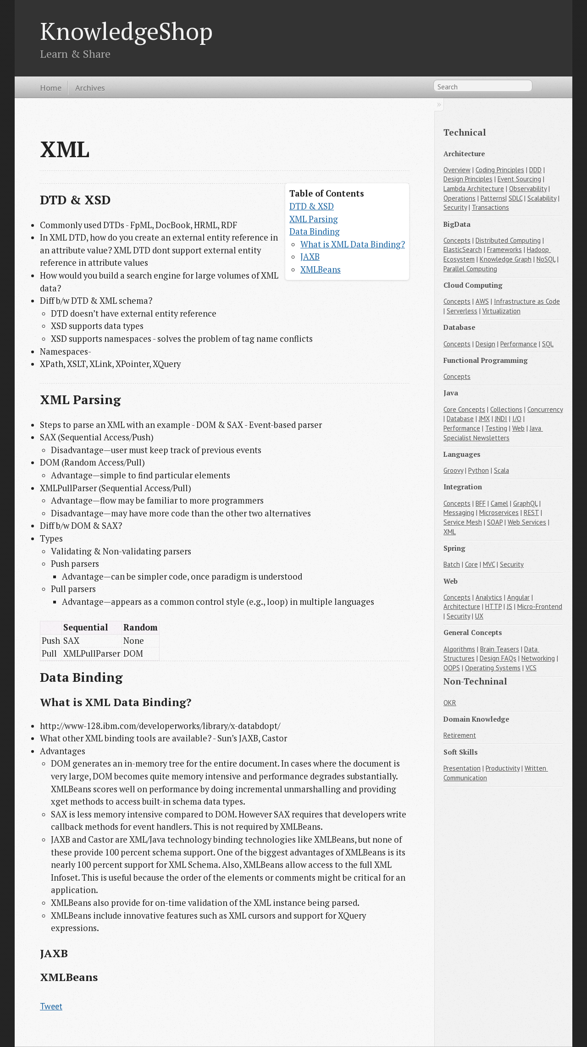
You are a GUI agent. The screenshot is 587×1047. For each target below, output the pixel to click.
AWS (482, 301)
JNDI (501, 418)
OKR (449, 702)
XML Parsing (313, 219)
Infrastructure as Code (527, 301)
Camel (499, 503)
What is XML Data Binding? (352, 244)
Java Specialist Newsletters (493, 433)
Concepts (457, 240)
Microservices (499, 512)
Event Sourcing (519, 179)
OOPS (451, 667)
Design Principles (468, 179)
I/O (516, 418)
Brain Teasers (499, 649)
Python (478, 470)
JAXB (310, 256)
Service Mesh (462, 522)
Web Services (527, 522)
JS (509, 606)
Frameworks (504, 249)
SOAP (495, 522)
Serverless (462, 311)
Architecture (461, 606)
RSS (542, 87)
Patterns (493, 198)
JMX (484, 418)
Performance (518, 344)
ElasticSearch (462, 249)
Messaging (458, 512)
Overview (457, 169)
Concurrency (545, 409)
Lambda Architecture (473, 188)
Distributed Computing (508, 240)
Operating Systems (493, 667)
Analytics (489, 597)
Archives (90, 87)
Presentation (462, 768)
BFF (481, 503)
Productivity (503, 768)
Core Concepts (464, 409)
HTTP (493, 606)
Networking (538, 658)
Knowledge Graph (506, 259)
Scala (501, 470)
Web (518, 428)
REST (531, 512)
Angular (518, 597)
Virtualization (501, 311)
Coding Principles (500, 169)
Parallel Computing (470, 268)
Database (460, 418)
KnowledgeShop (126, 31)
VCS (531, 667)
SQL (548, 344)
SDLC (515, 198)
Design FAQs (498, 658)
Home (50, 87)
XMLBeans (320, 269)
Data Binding (314, 231)
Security (455, 207)
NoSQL (546, 259)
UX (479, 616)
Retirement (459, 735)
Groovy (453, 470)
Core (471, 564)
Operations (459, 198)
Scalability (541, 198)
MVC (489, 564)
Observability (528, 188)
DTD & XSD (311, 206)
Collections (506, 409)
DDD (535, 169)
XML (449, 531)
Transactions (490, 207)
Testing (496, 428)
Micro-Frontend (539, 606)
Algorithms (459, 649)
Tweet (51, 1006)
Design (485, 344)
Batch (451, 564)
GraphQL (525, 503)
